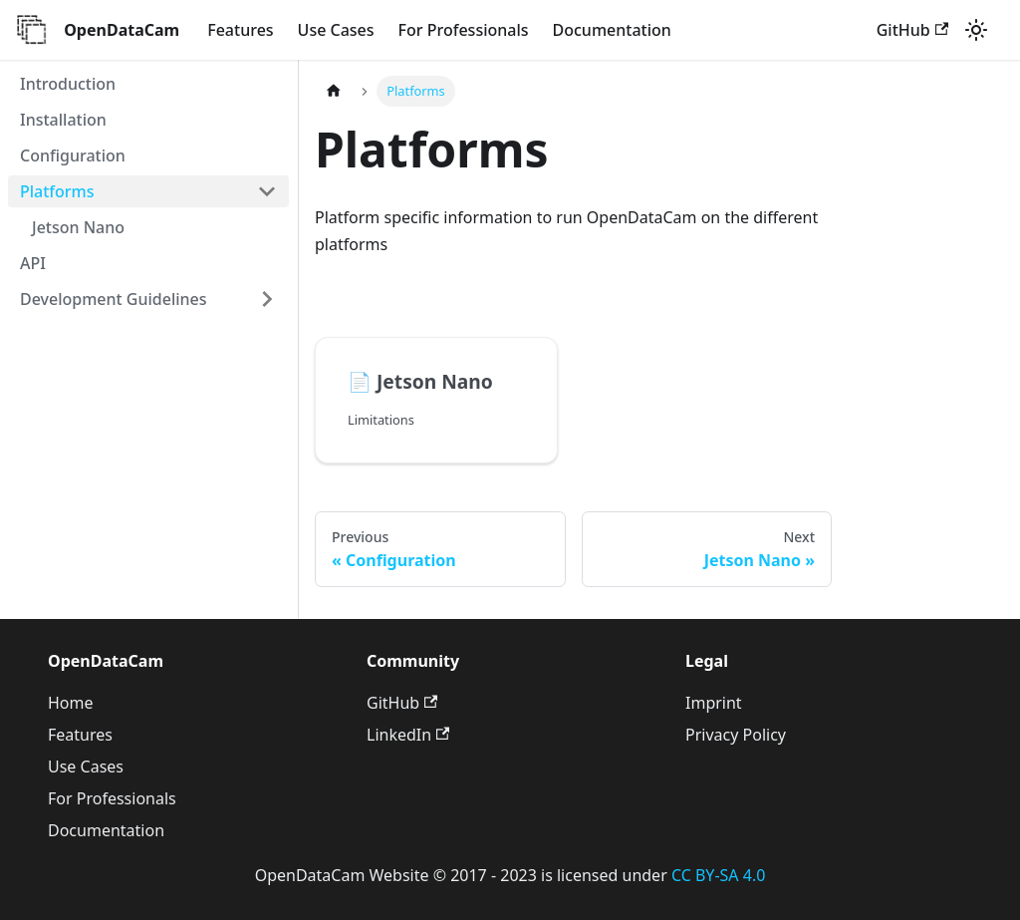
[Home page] (334, 91)
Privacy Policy (735, 735)
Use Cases (336, 30)
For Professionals (463, 30)
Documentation (612, 30)
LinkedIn (408, 735)
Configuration (73, 155)
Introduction (68, 84)
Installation (63, 120)
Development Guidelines (113, 299)
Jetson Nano (78, 227)
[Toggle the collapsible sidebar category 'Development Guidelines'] (267, 299)
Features (240, 30)
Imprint (713, 703)
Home (71, 703)
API (33, 263)
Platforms (57, 191)
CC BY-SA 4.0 (718, 875)
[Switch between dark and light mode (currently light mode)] (976, 30)
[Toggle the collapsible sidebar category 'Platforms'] (267, 191)
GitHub (912, 30)
